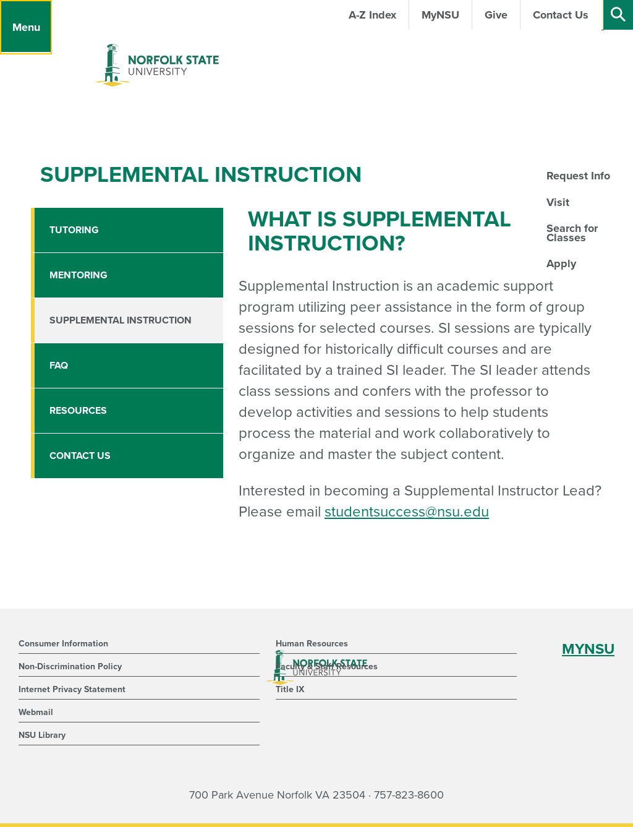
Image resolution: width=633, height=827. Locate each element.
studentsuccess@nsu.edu (407, 512)
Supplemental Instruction (120, 320)
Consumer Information (63, 643)
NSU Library (42, 735)
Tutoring (74, 230)
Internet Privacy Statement (72, 689)
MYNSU (588, 649)
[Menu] (26, 27)
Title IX (290, 689)
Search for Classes (572, 232)
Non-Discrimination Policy (70, 666)
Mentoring (78, 275)
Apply (561, 263)
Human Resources (312, 643)
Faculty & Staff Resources (327, 666)
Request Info (578, 175)
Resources (78, 411)
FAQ (58, 365)
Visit (557, 202)
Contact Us (80, 456)
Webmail (36, 712)
